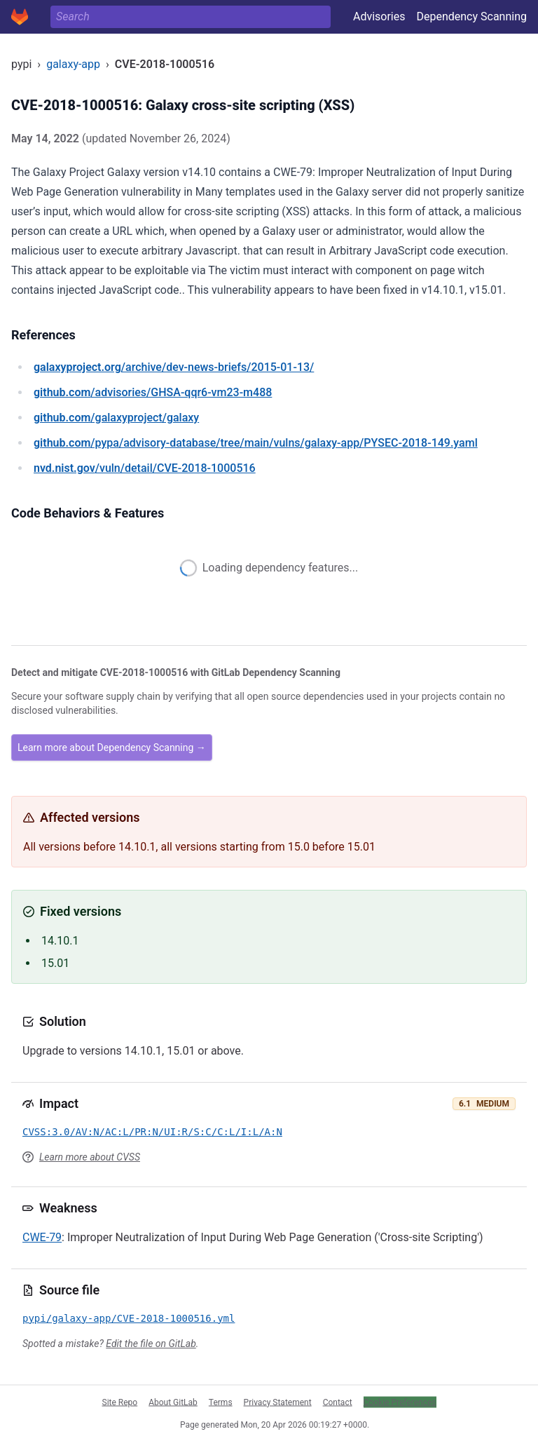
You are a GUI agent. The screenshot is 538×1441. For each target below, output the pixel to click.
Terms (221, 1402)
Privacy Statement (278, 1402)
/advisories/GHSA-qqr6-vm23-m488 (153, 392)
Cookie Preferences (400, 1402)
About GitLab (173, 1402)
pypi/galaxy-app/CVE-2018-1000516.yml (128, 1318)
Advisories (379, 16)
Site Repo (120, 1402)
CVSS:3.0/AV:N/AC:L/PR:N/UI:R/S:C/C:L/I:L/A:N (152, 1131)
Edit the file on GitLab (150, 1343)
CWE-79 (42, 1237)
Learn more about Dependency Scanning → (112, 747)
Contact (337, 1402)
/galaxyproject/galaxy (116, 417)
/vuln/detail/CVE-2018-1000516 (145, 468)
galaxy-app (73, 64)
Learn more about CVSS (89, 1157)
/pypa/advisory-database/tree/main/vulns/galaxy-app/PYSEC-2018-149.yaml (256, 442)
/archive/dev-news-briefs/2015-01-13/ (174, 367)
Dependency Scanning (471, 16)
